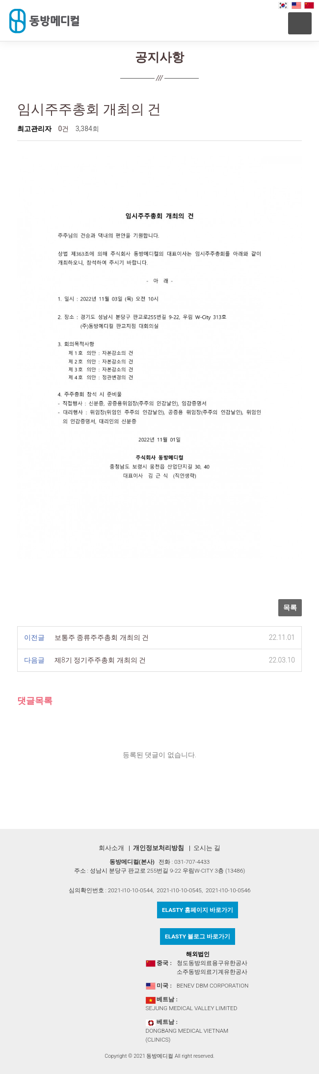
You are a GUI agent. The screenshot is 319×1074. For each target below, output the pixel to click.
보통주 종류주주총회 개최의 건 (101, 637)
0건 (63, 129)
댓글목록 (35, 701)
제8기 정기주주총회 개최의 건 (100, 660)
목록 (290, 607)
